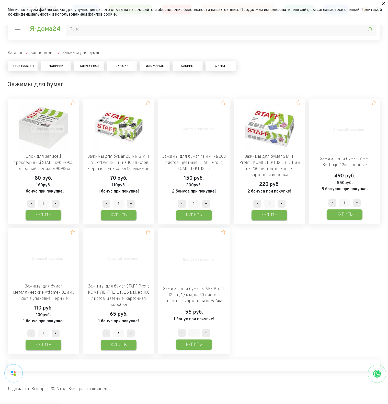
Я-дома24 (45, 29)
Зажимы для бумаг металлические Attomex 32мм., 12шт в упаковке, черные (43, 292)
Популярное (89, 66)
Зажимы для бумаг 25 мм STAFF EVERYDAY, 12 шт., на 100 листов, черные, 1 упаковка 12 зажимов (118, 163)
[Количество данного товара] (43, 204)
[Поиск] (221, 29)
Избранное (155, 66)
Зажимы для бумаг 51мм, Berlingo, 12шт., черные (344, 162)
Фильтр (221, 66)
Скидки (122, 66)
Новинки (56, 66)
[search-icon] (370, 29)
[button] (72, 103)
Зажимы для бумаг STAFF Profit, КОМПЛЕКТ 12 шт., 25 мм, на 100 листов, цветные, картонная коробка (119, 295)
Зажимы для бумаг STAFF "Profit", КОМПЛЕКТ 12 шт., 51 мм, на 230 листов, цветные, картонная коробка (269, 166)
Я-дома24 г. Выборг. (27, 389)
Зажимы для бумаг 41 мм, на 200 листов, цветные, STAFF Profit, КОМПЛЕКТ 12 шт (194, 163)
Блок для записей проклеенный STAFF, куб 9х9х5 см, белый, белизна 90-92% (43, 163)
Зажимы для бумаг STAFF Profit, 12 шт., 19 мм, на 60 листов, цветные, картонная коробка (194, 295)
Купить (43, 215)
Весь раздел (23, 66)
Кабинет (188, 66)
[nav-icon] (18, 29)
